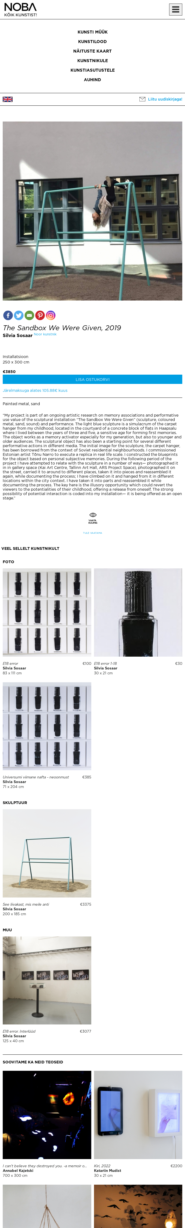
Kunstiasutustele (93, 70)
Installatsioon (15, 357)
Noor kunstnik (45, 334)
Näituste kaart (92, 51)
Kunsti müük (93, 32)
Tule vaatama (92, 533)
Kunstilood (92, 42)
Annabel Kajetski (18, 1170)
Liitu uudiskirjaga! (165, 99)
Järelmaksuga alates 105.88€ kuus (35, 390)
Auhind (92, 80)
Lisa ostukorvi (93, 379)
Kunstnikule (92, 61)
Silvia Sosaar (18, 336)
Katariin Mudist (107, 1170)
